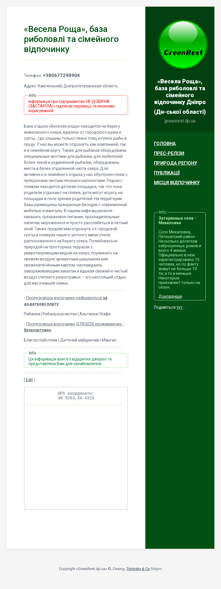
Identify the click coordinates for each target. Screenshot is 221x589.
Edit (29, 379)
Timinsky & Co (138, 570)
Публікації (167, 173)
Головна (165, 143)
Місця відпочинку (177, 182)
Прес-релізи (169, 153)
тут (179, 307)
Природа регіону (175, 163)
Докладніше (170, 296)
